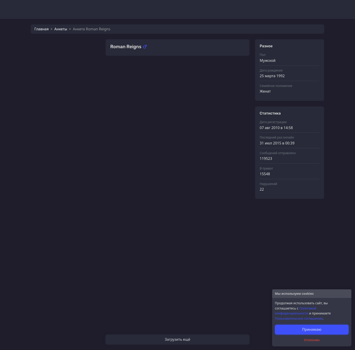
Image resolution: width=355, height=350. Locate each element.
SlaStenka (128, 112)
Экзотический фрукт (138, 134)
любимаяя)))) (131, 316)
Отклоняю (312, 340)
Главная (41, 28)
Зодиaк (126, 271)
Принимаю (311, 329)
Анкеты (60, 28)
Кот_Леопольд (62, 89)
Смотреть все (235, 68)
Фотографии (121, 69)
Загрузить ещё (177, 339)
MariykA (127, 180)
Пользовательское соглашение (299, 318)
